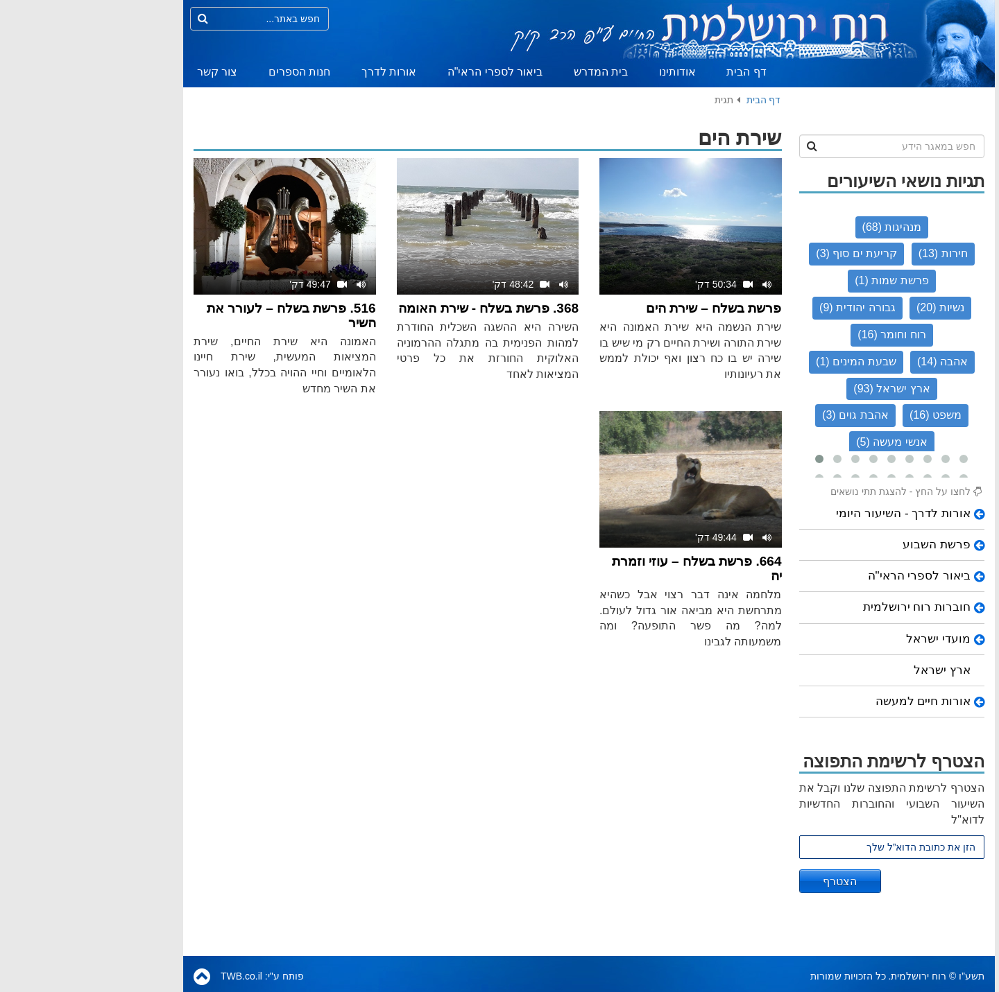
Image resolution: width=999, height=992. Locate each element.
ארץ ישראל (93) (802, 388)
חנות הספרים (210, 72)
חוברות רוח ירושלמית (827, 607)
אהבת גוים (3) (766, 415)
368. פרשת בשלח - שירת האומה (399, 308)
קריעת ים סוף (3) (767, 253)
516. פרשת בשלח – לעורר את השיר (202, 315)
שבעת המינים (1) (766, 361)
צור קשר (128, 72)
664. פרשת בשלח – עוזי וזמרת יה (607, 568)
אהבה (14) (853, 361)
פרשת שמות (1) (802, 280)
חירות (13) (853, 253)
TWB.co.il (152, 976)
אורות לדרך (299, 72)
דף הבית (656, 72)
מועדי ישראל (849, 638)
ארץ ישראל (852, 670)
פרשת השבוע (847, 544)
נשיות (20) (851, 307)
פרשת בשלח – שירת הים (624, 308)
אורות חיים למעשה (833, 701)
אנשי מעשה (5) (802, 442)
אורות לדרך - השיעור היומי (813, 513)
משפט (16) (846, 415)
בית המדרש (511, 72)
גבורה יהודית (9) (767, 307)
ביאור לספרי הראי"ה (406, 72)
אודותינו (588, 72)
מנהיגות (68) (802, 227)
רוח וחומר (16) (802, 334)
